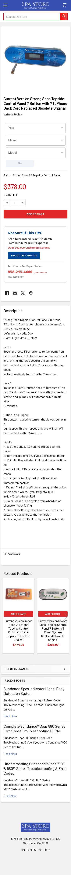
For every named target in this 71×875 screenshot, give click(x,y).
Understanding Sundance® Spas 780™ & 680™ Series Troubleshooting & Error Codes (35, 768)
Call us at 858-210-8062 (35, 850)
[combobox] (36, 128)
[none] (35, 60)
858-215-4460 (20, 271)
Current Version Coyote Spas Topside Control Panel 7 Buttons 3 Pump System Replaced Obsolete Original (52, 630)
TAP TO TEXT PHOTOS (24, 255)
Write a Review (13, 114)
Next (66, 616)
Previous (5, 616)
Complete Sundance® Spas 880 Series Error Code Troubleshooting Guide (34, 728)
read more (10, 716)
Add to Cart (18, 613)
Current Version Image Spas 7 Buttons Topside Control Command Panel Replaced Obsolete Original (18, 630)
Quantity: (11, 194)
